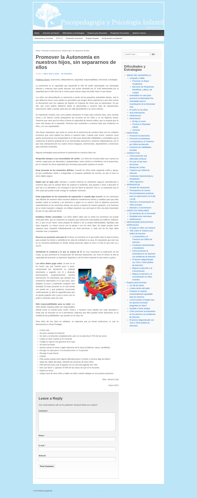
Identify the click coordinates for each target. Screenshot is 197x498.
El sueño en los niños (139, 110)
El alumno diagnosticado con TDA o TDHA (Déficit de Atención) (142, 262)
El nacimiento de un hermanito (142, 213)
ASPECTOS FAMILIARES (138, 210)
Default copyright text (45, 494)
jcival (57, 74)
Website (42, 459)
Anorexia (136, 130)
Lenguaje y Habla (137, 78)
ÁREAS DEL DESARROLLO (139, 75)
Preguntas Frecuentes (120, 33)
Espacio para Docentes (97, 33)
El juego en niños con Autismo (142, 228)
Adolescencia (135, 115)
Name (41, 439)
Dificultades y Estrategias (73, 33)
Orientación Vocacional (74, 38)
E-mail (41, 449)
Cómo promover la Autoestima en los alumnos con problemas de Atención (143, 254)
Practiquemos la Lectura (140, 190)
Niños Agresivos (136, 182)
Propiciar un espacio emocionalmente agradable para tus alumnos (141, 294)
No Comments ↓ (67, 74)
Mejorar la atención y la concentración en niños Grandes (142, 277)
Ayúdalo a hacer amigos (140, 308)
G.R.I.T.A (59, 38)
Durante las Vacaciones (140, 187)
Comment (43, 411)
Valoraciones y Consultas (43, 38)
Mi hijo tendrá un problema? (112, 38)
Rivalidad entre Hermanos (141, 216)
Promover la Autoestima (140, 138)
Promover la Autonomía (140, 136)
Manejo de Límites (137, 167)
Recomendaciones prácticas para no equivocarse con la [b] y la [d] (142, 196)
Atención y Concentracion (140, 208)
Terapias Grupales (92, 38)
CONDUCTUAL (133, 153)
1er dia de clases (137, 285)
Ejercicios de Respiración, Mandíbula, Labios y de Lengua (143, 90)
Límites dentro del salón (140, 288)
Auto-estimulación (137, 113)
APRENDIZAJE (133, 185)
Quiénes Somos (139, 33)
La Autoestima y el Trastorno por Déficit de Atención (142, 239)
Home (36, 33)
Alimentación (135, 118)
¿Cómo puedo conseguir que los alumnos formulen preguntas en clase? (142, 303)
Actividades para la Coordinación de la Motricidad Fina (142, 104)
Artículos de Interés (51, 33)
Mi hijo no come (139, 121)
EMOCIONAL (132, 133)
